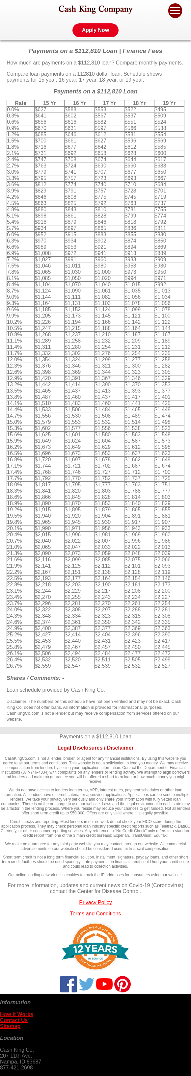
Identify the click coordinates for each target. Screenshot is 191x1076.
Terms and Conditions (95, 913)
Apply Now (95, 30)
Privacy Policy (95, 902)
